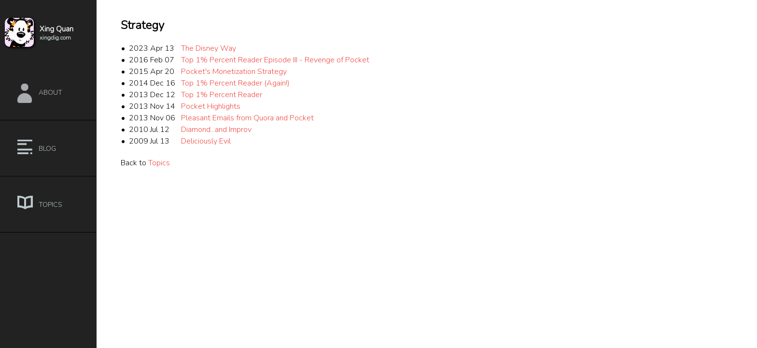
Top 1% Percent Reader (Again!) (235, 83)
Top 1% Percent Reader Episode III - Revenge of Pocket (275, 60)
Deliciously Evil (206, 141)
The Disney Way (208, 48)
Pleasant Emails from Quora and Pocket (247, 118)
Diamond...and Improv (216, 129)
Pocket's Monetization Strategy (234, 71)
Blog (47, 148)
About (50, 92)
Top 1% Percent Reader (221, 94)
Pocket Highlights (210, 106)
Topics (50, 204)
